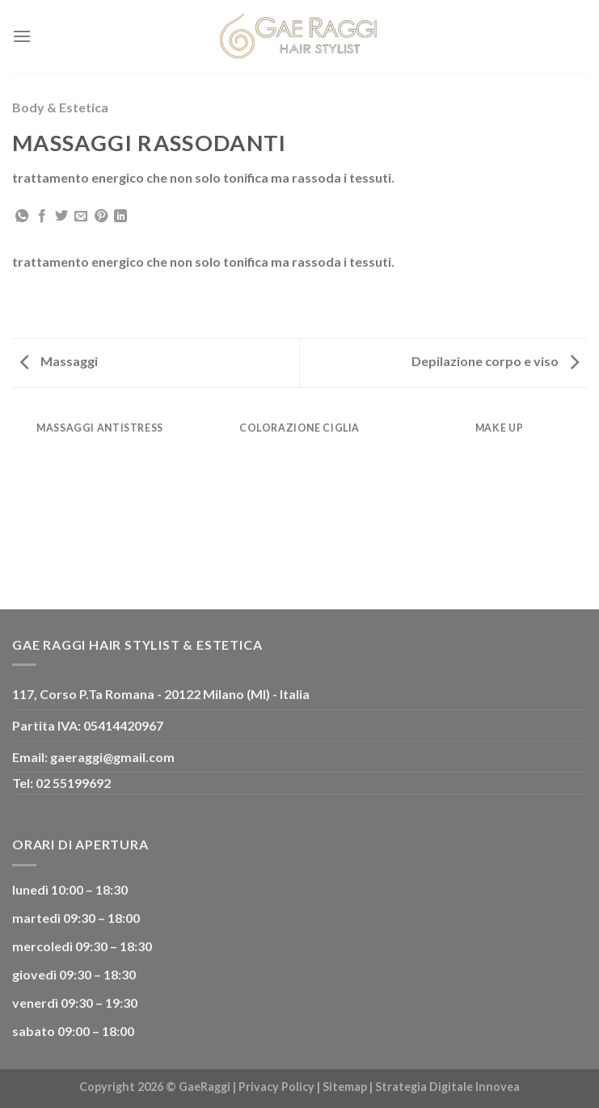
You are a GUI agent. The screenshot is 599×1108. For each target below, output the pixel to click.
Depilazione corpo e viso (495, 361)
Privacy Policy (276, 1086)
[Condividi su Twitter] (61, 216)
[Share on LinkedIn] (120, 216)
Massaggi (59, 361)
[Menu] (22, 36)
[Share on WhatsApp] (21, 216)
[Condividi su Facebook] (42, 216)
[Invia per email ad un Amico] (80, 216)
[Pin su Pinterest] (101, 216)
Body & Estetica (60, 107)
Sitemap (345, 1086)
